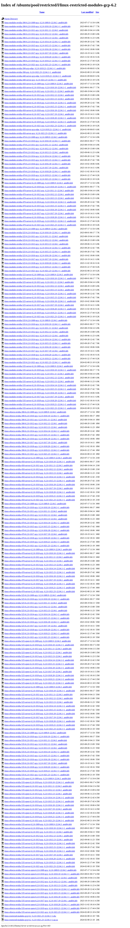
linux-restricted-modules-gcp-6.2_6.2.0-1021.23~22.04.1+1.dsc (30, 916)
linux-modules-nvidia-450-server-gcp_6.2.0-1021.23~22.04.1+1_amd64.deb (35, 133)
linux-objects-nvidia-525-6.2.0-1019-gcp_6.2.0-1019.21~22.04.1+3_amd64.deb (36, 633)
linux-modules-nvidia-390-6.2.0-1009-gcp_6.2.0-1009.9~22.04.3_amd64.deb (35, 23)
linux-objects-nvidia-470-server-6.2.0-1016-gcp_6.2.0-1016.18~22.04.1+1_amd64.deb (39, 576)
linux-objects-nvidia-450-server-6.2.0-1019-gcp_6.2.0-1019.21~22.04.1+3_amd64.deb (39, 496)
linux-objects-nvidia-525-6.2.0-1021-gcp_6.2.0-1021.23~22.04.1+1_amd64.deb (36, 637)
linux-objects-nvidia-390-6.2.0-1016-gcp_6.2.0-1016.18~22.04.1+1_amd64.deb (36, 439)
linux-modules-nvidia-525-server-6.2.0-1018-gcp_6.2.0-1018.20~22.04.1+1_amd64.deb (40, 309)
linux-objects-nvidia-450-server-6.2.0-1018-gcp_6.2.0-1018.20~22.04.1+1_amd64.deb (39, 492)
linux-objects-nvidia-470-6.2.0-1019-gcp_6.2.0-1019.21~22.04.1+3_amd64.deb (36, 542)
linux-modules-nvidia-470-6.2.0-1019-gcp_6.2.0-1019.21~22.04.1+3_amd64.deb (37, 175)
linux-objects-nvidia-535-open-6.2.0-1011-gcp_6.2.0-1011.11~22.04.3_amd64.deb (38, 786)
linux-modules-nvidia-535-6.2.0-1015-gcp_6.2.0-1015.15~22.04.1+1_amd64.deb (37, 343)
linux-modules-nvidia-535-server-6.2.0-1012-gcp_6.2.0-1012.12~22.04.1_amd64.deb (39, 378)
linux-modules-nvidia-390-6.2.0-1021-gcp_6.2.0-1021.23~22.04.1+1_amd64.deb (37, 65)
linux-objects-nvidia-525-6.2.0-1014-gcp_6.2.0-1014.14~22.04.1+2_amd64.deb (36, 614)
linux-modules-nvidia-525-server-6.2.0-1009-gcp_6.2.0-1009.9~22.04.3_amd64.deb (38, 274)
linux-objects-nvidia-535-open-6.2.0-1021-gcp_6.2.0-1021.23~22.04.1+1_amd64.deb (39, 820)
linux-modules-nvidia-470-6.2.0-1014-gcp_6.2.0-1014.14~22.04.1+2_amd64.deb (37, 156)
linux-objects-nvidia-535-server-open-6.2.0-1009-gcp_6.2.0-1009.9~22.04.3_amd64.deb (40, 870)
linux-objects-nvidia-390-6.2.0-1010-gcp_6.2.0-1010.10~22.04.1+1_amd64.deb (36, 416)
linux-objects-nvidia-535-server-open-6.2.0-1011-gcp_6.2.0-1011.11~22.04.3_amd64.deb (40, 878)
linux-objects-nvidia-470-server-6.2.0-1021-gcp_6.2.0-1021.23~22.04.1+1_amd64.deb (39, 591)
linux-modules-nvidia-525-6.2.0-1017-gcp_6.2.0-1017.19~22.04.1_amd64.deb (36, 259)
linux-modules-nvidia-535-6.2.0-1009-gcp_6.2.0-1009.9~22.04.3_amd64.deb (35, 320)
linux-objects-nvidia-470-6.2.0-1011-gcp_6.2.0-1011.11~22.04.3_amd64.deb (35, 511)
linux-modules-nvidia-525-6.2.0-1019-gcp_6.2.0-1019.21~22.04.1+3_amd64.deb (37, 267)
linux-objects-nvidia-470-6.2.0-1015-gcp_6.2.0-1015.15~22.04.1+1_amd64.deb (36, 526)
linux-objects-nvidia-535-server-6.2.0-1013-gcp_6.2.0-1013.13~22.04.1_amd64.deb (38, 840)
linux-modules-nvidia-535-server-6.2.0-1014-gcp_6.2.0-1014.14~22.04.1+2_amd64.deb (40, 385)
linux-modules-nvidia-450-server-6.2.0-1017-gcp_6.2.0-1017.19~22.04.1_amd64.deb (39, 114)
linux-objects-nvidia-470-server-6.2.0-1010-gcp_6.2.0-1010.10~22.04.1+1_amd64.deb (39, 553)
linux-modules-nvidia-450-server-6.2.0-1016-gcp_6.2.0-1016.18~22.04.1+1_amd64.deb (40, 110)
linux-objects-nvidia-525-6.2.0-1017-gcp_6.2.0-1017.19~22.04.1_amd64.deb (35, 626)
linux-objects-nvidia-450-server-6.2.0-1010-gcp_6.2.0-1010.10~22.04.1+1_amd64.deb (39, 462)
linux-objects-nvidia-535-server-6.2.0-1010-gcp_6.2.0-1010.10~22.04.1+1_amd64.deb (39, 828)
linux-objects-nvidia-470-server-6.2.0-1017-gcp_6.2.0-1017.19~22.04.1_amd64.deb (38, 580)
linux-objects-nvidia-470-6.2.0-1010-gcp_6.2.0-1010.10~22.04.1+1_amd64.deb (36, 507)
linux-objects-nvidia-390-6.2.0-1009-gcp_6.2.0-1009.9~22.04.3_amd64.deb (35, 412)
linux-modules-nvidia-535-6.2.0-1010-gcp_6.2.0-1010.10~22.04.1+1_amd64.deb (37, 324)
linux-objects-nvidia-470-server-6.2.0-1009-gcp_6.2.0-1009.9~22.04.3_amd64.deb (38, 549)
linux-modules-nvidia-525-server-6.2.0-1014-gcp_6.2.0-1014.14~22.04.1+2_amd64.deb (40, 294)
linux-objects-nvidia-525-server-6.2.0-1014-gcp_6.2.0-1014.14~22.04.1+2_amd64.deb (39, 706)
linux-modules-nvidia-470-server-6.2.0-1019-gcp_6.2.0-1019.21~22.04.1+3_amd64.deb (40, 221)
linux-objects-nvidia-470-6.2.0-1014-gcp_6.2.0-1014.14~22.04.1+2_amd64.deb (36, 523)
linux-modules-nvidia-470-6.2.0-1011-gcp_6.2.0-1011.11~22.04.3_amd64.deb (36, 145)
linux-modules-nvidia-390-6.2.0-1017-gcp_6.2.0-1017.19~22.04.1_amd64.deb (36, 53)
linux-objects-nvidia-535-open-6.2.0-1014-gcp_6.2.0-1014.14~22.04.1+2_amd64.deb (39, 798)
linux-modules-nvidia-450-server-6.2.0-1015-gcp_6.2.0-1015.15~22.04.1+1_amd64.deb (40, 107)
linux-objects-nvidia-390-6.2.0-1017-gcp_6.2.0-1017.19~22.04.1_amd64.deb (35, 442)
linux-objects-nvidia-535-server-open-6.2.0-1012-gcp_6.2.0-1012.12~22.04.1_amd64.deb (40, 882)
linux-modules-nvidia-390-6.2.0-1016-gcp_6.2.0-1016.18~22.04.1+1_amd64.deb (37, 49)
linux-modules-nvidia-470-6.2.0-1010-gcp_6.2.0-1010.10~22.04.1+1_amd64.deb (37, 141)
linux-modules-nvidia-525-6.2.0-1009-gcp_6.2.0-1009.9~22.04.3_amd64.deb (35, 229)
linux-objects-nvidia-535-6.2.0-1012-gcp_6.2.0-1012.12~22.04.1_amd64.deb (35, 744)
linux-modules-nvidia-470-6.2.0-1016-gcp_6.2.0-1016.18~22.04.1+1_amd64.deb (37, 164)
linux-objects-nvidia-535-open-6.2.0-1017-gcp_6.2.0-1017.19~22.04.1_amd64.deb (38, 809)
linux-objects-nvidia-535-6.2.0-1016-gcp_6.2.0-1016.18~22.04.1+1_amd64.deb (36, 759)
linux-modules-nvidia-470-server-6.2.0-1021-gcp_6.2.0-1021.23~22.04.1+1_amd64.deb (40, 225)
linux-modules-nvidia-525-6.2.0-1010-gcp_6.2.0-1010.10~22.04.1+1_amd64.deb (37, 232)
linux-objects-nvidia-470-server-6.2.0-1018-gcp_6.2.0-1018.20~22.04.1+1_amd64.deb (39, 584)
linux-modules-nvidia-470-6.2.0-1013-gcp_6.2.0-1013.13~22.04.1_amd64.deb (36, 152)
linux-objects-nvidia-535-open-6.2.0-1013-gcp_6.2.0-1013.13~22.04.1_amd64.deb (38, 794)
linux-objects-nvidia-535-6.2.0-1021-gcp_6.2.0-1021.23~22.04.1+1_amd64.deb (36, 775)
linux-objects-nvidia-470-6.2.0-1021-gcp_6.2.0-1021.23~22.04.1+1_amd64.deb (36, 546)
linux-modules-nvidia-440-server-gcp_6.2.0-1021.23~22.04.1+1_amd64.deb (35, 80)
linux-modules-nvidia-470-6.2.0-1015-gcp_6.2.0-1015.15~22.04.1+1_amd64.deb (37, 160)
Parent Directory (11, 19)
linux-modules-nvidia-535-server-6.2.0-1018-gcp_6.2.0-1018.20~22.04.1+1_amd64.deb (40, 400)
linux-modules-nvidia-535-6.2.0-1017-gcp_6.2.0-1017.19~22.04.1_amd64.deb (36, 351)
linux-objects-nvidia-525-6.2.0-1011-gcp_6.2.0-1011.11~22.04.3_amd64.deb (35, 603)
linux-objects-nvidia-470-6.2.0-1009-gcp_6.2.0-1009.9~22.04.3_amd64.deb (35, 504)
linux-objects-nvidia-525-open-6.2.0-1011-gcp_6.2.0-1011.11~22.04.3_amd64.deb (38, 649)
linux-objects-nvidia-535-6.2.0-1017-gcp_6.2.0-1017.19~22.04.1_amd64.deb (35, 763)
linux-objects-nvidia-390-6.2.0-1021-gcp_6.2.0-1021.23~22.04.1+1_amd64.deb (36, 454)
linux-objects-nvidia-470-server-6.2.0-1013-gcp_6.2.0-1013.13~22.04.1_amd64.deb (38, 565)
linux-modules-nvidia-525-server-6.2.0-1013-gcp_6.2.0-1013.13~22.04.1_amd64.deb (39, 290)
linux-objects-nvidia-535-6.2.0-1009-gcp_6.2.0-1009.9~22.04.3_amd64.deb (35, 733)
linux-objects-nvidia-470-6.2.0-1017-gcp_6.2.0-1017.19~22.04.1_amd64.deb (35, 534)
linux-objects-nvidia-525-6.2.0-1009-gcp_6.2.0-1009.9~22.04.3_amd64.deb (35, 595)
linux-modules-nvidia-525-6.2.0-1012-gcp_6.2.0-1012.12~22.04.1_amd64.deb (36, 240)
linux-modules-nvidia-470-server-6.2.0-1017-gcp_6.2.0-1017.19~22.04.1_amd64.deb (39, 213)
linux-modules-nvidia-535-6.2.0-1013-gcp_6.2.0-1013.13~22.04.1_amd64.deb (36, 336)
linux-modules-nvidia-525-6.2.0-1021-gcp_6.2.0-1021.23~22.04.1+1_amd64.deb (37, 271)
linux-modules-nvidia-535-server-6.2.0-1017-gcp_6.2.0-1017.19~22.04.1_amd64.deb (39, 397)
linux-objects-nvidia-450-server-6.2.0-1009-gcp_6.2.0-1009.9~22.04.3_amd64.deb (38, 458)
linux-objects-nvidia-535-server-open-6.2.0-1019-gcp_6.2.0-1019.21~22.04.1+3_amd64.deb (41, 908)
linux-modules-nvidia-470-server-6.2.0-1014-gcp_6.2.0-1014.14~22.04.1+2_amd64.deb (40, 202)
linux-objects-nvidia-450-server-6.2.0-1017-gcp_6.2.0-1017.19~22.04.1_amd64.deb (38, 488)
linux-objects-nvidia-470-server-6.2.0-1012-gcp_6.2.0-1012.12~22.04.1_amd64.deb (38, 561)
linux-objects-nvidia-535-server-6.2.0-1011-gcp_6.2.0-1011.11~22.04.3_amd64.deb (38, 832)
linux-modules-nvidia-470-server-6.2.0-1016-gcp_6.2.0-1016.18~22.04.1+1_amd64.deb (40, 210)
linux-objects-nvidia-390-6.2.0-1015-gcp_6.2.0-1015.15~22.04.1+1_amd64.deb (36, 435)
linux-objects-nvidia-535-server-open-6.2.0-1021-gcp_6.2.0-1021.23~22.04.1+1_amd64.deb (41, 912)
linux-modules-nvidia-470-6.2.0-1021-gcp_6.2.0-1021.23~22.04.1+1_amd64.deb (37, 179)
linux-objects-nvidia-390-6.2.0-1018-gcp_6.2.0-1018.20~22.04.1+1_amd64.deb (36, 446)
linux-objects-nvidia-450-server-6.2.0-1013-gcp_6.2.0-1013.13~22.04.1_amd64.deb (38, 473)
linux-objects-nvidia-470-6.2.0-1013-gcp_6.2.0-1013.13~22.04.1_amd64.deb (35, 519)
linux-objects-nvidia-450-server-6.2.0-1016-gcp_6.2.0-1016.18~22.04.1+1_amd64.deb (39, 484)
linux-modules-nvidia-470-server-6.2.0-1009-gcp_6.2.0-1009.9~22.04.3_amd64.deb (38, 183)
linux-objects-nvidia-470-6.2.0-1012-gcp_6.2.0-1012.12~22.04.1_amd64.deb (35, 515)
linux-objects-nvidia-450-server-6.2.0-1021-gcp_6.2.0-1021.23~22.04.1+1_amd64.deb (39, 500)
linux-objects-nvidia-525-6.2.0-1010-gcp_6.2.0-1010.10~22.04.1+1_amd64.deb (36, 599)
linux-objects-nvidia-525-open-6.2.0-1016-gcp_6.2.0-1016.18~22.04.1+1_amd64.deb (39, 668)
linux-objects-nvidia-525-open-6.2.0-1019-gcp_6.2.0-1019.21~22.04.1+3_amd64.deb (39, 679)
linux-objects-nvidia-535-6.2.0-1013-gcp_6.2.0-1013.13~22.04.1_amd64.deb (35, 748)
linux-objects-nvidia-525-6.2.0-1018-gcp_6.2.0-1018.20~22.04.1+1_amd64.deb (36, 630)
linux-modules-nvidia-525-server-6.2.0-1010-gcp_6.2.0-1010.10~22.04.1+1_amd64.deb (40, 278)
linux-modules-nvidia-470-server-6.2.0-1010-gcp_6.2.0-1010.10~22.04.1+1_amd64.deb (40, 187)
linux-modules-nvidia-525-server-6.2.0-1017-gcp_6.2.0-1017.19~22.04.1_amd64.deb (39, 305)
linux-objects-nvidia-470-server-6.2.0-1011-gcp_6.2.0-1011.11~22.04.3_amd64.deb (38, 557)
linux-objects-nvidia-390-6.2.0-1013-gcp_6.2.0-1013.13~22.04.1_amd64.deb (35, 427)
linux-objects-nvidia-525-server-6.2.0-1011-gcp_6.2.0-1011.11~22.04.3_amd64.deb (38, 694)
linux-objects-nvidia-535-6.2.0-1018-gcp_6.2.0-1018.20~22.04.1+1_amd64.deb (36, 767)
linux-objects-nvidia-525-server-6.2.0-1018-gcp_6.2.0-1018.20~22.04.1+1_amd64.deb (39, 721)
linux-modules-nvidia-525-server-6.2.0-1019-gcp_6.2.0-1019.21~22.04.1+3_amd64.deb (40, 313)
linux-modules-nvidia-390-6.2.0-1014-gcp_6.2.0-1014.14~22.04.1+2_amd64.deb (37, 42)
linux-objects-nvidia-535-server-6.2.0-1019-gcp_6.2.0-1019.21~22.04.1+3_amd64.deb (39, 862)
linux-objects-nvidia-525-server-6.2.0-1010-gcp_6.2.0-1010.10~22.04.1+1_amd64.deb (39, 691)
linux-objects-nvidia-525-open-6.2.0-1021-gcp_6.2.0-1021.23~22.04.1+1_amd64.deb (39, 683)
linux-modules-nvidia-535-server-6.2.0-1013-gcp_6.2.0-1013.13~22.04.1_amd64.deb (39, 381)
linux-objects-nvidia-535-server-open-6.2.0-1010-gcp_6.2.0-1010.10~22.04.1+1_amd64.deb (41, 874)
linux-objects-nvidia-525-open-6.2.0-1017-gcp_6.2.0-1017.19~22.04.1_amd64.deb (38, 672)
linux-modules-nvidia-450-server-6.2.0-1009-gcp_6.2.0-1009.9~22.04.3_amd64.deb (38, 84)
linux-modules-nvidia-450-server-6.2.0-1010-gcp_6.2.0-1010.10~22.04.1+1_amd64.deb (40, 87)
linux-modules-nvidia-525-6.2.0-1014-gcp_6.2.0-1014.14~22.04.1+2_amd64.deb (37, 248)
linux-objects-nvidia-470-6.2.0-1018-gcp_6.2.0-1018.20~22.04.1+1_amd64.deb (36, 538)
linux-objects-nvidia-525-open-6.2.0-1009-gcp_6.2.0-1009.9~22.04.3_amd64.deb (37, 641)
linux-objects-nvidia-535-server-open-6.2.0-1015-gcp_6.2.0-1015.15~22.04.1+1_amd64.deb (41, 893)
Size (97, 12)
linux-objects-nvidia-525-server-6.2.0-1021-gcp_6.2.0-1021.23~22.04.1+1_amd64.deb (39, 729)
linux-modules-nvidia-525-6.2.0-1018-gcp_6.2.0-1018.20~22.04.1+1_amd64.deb (37, 263)
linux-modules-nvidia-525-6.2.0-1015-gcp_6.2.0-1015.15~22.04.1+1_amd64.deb (37, 252)
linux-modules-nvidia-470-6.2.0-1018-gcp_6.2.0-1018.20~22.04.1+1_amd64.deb (37, 171)
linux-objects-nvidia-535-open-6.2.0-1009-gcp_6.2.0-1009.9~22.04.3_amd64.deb (37, 778)
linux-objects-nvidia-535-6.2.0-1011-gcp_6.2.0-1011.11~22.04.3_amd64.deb (35, 740)
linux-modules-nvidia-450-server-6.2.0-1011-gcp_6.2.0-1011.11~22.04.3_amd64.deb (39, 91)
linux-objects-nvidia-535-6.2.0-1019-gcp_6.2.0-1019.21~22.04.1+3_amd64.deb (36, 771)
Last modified (87, 12)
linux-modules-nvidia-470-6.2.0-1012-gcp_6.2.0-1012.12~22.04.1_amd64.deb (36, 148)
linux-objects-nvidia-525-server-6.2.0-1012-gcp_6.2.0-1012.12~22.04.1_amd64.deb (38, 698)
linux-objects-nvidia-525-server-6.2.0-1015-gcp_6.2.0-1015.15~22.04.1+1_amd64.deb (39, 710)
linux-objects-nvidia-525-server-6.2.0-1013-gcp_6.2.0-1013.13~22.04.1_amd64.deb (38, 702)
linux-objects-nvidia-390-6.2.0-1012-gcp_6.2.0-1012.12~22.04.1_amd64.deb (35, 423)
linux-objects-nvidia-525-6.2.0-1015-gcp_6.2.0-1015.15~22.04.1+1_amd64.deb (36, 618)
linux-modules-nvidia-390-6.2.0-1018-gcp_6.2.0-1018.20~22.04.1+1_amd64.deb (37, 57)
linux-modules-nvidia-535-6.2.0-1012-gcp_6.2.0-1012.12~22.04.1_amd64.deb (36, 332)
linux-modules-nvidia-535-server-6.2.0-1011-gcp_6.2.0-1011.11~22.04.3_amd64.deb (39, 374)
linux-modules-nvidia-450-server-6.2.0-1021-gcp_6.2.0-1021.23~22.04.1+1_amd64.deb (40, 126)
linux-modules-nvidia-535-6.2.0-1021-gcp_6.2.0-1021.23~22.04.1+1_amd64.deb (37, 362)
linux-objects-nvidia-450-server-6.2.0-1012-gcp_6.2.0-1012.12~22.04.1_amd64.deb (38, 469)
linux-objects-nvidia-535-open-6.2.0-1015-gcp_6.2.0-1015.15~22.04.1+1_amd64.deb (39, 801)
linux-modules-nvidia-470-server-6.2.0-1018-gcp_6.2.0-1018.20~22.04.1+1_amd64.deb (40, 217)
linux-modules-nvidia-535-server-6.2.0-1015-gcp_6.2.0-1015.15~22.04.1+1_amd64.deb (40, 389)
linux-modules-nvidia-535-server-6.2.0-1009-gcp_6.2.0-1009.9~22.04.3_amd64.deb (38, 366)
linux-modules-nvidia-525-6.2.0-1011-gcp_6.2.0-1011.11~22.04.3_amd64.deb (36, 236)
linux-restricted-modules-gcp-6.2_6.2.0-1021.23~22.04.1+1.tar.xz (31, 920)
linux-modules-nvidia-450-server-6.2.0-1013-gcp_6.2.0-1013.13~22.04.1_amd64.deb (39, 99)
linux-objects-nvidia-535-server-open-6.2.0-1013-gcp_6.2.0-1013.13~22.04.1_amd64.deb (40, 885)
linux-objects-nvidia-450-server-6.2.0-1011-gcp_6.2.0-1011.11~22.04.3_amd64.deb (38, 465)
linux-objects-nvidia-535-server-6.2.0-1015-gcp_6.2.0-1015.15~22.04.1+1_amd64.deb (39, 847)
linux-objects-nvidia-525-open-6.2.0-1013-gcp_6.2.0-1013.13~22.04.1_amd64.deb (38, 656)
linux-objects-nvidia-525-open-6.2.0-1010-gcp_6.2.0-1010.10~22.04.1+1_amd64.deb (39, 645)
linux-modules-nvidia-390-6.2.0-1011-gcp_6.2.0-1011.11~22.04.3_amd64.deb (36, 30)
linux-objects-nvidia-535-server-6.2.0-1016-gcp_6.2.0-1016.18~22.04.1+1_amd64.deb (39, 851)
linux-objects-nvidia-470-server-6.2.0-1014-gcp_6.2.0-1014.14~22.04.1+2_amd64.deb (39, 568)
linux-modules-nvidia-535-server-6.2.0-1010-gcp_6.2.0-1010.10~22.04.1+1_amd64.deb (40, 370)
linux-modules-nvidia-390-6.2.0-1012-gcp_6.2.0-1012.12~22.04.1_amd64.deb (36, 34)
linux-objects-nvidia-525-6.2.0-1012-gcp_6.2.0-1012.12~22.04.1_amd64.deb (35, 607)
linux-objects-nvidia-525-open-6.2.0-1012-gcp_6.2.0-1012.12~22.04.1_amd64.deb (38, 652)
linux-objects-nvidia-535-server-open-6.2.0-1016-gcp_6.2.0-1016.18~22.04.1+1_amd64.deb (41, 897)
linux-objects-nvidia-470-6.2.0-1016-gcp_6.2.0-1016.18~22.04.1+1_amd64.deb (36, 530)
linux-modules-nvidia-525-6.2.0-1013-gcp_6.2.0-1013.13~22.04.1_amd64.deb (36, 244)
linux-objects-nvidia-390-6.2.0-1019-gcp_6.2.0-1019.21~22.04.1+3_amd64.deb (36, 450)
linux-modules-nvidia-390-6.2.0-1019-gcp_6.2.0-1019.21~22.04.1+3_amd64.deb (37, 61)
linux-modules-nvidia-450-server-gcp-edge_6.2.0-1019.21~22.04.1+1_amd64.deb (37, 129)
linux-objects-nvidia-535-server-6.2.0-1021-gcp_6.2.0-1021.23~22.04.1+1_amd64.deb (39, 866)
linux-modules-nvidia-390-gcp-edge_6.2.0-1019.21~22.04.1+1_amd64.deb (35, 68)
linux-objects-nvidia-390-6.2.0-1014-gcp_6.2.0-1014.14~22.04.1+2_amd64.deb (36, 431)
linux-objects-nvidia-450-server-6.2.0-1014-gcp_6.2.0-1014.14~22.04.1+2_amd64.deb (39, 477)
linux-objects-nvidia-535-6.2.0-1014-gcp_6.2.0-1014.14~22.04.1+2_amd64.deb (36, 752)
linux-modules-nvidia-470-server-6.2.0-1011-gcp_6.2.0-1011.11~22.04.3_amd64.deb (39, 190)
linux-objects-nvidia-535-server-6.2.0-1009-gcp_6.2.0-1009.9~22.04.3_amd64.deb (38, 824)
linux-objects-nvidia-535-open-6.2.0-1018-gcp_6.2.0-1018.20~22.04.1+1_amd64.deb (39, 813)
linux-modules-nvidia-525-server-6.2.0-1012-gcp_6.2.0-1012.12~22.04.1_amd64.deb (39, 286)
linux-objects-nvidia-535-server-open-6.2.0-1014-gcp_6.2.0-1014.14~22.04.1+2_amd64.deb (41, 889)
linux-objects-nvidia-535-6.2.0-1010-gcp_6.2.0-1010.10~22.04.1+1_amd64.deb (36, 736)
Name (42, 12)
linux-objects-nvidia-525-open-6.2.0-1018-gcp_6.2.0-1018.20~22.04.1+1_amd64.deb (39, 675)
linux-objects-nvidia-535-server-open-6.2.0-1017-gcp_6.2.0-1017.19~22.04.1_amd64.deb (40, 901)
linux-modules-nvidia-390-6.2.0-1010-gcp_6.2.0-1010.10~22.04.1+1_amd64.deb (37, 26)
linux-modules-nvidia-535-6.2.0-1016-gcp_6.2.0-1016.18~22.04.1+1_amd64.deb (37, 347)
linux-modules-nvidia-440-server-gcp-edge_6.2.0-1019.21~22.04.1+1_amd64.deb (37, 76)
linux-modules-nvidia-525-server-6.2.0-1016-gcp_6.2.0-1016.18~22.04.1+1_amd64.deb (40, 301)
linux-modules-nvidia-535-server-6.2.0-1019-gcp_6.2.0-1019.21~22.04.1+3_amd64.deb (40, 404)
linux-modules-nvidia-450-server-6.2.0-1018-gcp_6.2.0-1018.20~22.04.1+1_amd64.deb (40, 118)
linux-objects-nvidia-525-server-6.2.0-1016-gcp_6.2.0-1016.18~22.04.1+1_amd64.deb (39, 714)
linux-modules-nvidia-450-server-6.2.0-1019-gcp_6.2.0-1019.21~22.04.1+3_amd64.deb (40, 122)
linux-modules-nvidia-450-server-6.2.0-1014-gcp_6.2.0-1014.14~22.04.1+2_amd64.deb (40, 103)
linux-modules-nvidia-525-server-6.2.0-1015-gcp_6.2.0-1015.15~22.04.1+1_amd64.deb (40, 297)
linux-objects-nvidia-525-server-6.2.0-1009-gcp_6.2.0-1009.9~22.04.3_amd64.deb (38, 687)
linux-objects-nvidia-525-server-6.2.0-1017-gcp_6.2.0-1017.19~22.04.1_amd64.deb (38, 717)
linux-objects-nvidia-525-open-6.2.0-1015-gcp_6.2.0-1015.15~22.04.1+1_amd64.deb (39, 664)
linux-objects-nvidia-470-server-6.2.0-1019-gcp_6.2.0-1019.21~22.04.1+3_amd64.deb (39, 588)
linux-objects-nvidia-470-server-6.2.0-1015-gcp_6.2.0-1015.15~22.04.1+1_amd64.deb (39, 572)
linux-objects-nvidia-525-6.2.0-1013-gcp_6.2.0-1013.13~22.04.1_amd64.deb (35, 610)
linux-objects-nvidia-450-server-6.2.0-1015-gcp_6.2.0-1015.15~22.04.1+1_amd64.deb (39, 481)
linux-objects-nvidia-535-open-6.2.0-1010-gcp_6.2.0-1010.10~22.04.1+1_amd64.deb (39, 782)
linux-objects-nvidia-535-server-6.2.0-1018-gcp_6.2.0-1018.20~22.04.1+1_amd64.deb (39, 859)
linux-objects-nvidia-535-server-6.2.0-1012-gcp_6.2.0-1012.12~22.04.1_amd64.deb (38, 836)
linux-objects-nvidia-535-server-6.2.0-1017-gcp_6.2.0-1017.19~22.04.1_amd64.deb (38, 855)
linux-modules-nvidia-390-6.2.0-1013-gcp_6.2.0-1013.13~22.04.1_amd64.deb (36, 38)
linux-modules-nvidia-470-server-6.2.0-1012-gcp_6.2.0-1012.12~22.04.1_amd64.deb (39, 194)
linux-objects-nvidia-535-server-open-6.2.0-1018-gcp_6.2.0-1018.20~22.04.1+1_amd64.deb (41, 904)
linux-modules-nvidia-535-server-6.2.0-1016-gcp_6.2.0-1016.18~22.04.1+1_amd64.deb (40, 393)
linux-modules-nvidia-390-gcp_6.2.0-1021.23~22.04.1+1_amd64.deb (32, 72)
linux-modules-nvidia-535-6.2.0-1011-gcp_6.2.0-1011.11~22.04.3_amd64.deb (36, 328)
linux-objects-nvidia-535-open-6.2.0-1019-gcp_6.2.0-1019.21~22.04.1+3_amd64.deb (39, 817)
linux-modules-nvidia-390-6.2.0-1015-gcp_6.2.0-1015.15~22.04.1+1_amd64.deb (37, 45)
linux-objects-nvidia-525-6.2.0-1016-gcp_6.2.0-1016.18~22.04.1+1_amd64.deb (36, 622)
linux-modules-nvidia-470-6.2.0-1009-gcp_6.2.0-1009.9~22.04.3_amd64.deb (35, 137)
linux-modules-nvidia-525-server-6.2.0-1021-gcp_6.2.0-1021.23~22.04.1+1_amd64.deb (40, 316)
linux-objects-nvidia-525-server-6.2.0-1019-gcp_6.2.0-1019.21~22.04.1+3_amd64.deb (39, 725)
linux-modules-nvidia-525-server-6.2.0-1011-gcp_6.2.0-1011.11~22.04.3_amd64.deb (39, 282)
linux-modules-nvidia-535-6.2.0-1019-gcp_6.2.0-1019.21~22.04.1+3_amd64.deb (37, 358)
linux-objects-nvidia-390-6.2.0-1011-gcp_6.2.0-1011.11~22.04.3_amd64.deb (35, 420)
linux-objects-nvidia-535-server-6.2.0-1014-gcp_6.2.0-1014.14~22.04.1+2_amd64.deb (39, 843)
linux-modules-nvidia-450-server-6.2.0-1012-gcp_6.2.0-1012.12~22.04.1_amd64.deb (39, 95)
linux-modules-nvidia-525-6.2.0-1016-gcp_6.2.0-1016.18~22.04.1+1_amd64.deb (37, 255)
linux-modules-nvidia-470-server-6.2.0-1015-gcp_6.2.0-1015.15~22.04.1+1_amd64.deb (40, 206)
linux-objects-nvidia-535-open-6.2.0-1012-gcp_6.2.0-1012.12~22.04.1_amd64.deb (38, 790)
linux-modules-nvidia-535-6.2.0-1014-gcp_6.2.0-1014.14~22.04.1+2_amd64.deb (37, 339)
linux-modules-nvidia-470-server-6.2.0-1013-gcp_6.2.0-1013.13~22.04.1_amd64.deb (39, 198)
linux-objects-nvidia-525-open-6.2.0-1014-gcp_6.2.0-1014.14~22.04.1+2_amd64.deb (39, 660)
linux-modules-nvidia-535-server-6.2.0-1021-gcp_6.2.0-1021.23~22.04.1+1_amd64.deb (40, 408)
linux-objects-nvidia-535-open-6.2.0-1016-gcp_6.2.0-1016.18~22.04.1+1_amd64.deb (39, 805)
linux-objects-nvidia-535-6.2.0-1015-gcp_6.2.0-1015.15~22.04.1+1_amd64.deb (36, 756)
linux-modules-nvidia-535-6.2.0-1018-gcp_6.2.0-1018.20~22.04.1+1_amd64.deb (37, 355)
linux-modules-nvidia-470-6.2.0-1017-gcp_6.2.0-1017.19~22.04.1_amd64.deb (36, 168)
